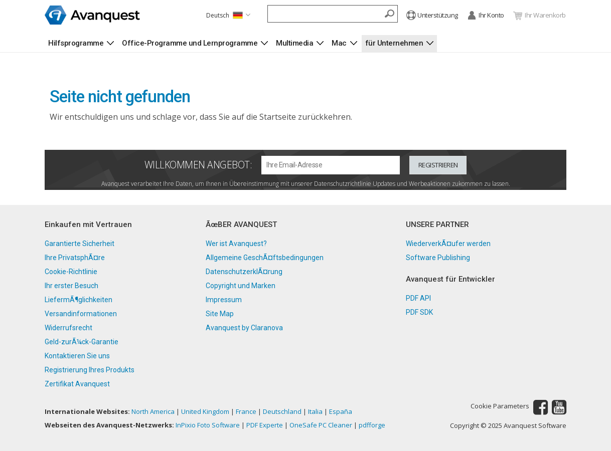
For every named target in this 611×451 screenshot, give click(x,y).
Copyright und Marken (240, 286)
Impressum (224, 300)
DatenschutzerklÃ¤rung (244, 272)
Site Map (220, 314)
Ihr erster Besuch (71, 286)
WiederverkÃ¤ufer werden (448, 244)
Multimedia (294, 43)
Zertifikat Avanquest (77, 384)
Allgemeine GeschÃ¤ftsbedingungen (265, 258)
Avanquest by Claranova (244, 328)
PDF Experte (264, 424)
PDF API (418, 298)
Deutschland (282, 411)
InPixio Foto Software (208, 424)
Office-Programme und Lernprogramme (189, 43)
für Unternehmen (394, 43)
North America (153, 411)
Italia (315, 411)
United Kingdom (205, 411)
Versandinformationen (81, 314)
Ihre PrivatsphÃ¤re (75, 258)
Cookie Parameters (500, 406)
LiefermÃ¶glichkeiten (78, 300)
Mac (339, 43)
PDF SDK (419, 312)
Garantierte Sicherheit (79, 244)
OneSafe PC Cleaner (320, 424)
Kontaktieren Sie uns (77, 356)
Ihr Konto (485, 16)
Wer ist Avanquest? (236, 244)
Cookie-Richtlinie (71, 272)
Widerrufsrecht (68, 328)
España (340, 411)
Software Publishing (438, 258)
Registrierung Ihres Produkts (89, 370)
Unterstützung (432, 16)
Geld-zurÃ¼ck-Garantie (81, 342)
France (246, 411)
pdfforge (372, 424)
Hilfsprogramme (75, 43)
